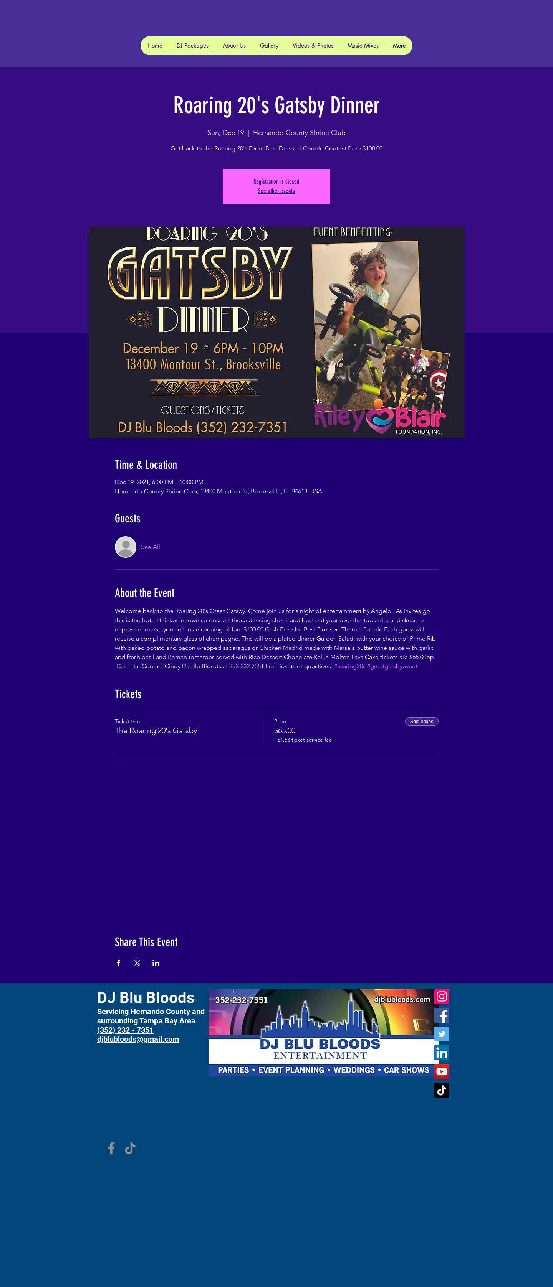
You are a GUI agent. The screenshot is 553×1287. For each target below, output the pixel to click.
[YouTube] (441, 1071)
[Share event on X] (137, 963)
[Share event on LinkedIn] (156, 963)
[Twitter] (441, 1034)
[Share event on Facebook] (118, 963)
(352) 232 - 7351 (125, 1030)
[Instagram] (441, 996)
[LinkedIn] (441, 1052)
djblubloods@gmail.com (138, 1039)
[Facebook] (441, 1015)
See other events (276, 190)
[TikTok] (441, 1090)
